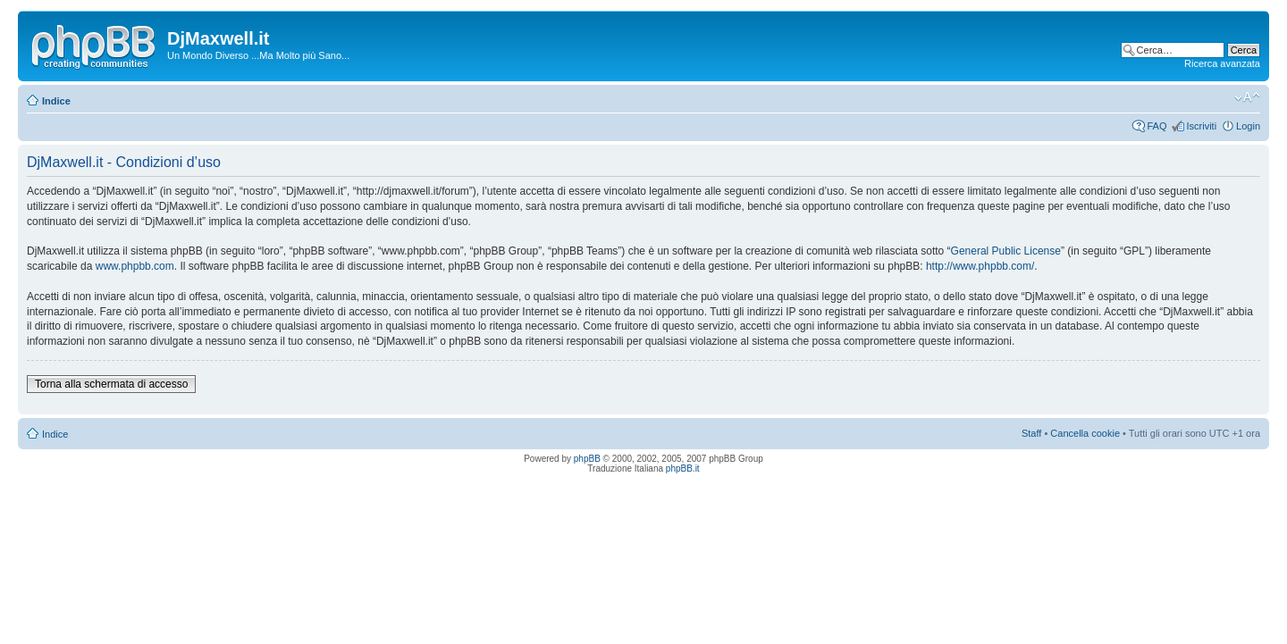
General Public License (1006, 251)
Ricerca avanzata (1222, 63)
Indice (56, 101)
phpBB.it (683, 468)
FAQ (1156, 126)
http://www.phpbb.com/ (980, 266)
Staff (1031, 433)
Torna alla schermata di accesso (111, 384)
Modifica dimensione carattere (1247, 97)
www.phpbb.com (135, 266)
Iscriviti (1201, 126)
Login (1248, 126)
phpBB (587, 459)
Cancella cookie (1085, 433)
